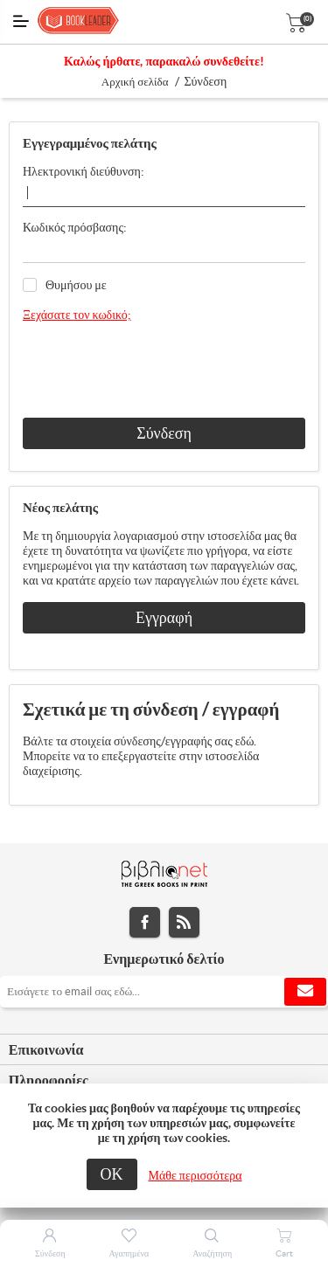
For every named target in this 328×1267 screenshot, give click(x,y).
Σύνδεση (164, 433)
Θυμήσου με (76, 285)
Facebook (144, 922)
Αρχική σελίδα (135, 81)
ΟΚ (112, 1174)
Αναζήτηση (212, 1253)
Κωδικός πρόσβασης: (75, 227)
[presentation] (156, 370)
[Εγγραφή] (164, 991)
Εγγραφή (164, 617)
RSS (184, 922)
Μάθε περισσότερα (195, 1175)
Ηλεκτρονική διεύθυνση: (83, 171)
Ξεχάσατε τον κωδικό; (77, 315)
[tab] (164, 1050)
